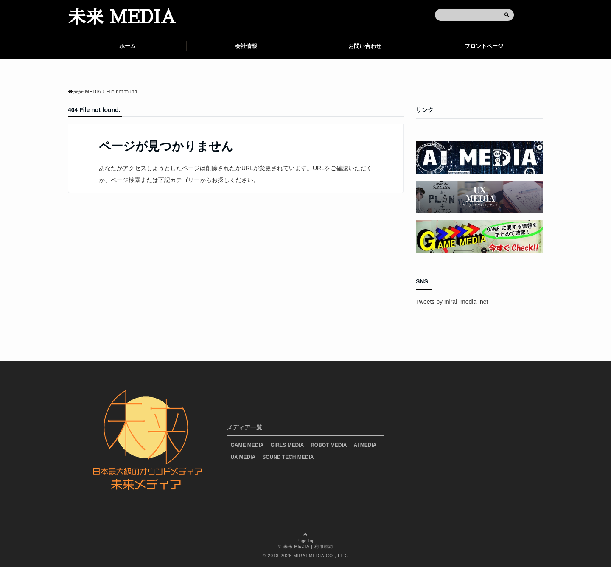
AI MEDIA (365, 445)
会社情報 (246, 46)
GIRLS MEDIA (287, 445)
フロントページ (484, 46)
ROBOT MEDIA (329, 445)
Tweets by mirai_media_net (452, 301)
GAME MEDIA (247, 445)
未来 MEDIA (122, 17)
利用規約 (323, 546)
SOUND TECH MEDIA (288, 457)
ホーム (127, 46)
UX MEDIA (243, 457)
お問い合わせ (364, 46)
